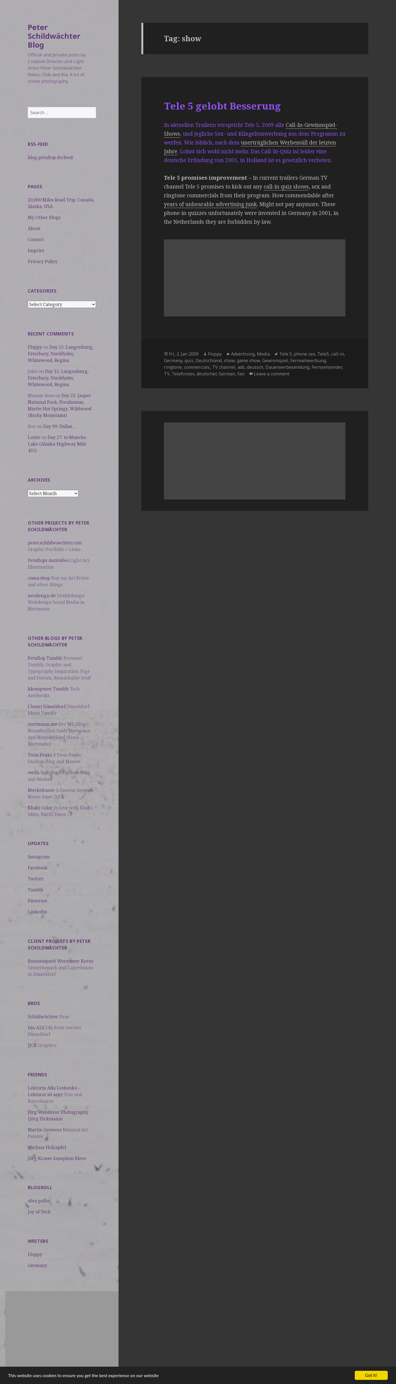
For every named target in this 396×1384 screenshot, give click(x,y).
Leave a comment (272, 374)
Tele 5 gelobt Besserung (222, 105)
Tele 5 (285, 354)
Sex (240, 374)
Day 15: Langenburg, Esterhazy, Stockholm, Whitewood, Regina (60, 353)
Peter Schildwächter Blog (54, 36)
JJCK (32, 1045)
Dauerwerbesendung (287, 367)
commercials (197, 367)
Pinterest (37, 901)
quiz (189, 360)
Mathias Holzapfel (47, 1147)
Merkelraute (41, 790)
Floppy (35, 347)
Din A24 (36, 1028)
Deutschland (209, 360)
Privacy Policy (42, 261)
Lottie (34, 437)
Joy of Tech (39, 1212)
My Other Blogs (44, 217)
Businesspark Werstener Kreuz (61, 961)
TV (166, 374)
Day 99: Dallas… (59, 426)
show (229, 360)
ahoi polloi (39, 1201)
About (34, 228)
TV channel (223, 367)
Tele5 (323, 354)
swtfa (33, 772)
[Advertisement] (62, 1329)
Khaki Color (40, 808)
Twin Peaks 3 (42, 755)
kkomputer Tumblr (48, 689)
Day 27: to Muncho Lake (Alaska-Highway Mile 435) (57, 444)
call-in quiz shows (286, 186)
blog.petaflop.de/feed (50, 157)
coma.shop (39, 578)
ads (241, 367)
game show (248, 360)
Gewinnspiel (275, 360)
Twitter (36, 879)
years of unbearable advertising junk (210, 204)
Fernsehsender (327, 367)
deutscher (206, 374)
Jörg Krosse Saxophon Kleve (57, 1158)
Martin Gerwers (45, 1130)
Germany (37, 1265)
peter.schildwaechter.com (55, 543)
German (227, 374)
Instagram (39, 857)
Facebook (38, 868)
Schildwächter (43, 1017)
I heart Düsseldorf (47, 706)
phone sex (304, 354)
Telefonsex (183, 374)
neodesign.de (42, 596)
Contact (36, 239)
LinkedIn (37, 912)
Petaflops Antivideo (48, 560)
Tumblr (36, 890)
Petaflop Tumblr (45, 658)
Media (263, 354)
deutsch (255, 367)
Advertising (243, 354)
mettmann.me (42, 724)
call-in (337, 354)
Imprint (36, 250)
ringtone (173, 367)
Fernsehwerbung (308, 360)
